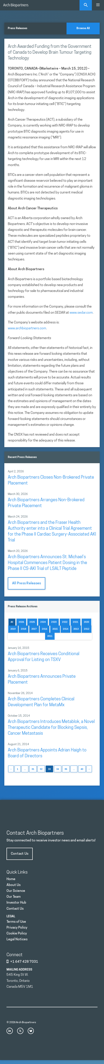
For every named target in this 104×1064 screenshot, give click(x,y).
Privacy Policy (16, 927)
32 (41, 769)
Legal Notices (17, 939)
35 (66, 769)
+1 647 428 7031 (24, 962)
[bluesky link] (31, 1031)
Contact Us (19, 854)
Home (10, 879)
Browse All (83, 28)
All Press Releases (26, 583)
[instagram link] (9, 1031)
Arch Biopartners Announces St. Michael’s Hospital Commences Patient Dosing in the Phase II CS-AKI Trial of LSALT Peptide (47, 563)
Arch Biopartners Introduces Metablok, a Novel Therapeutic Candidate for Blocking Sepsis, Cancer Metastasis (51, 728)
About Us (13, 885)
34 (57, 769)
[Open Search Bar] (86, 5)
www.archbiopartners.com (27, 328)
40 (82, 769)
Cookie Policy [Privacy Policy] (16, 933)
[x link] (20, 1031)
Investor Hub (16, 902)
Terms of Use (16, 922)
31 (33, 769)
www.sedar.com (81, 313)
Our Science (15, 891)
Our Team (13, 897)
